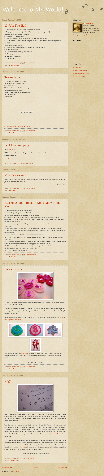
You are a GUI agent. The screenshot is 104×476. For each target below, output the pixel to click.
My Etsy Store (77, 67)
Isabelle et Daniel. (56, 434)
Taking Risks (12, 77)
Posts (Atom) (15, 471)
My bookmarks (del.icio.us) (81, 73)
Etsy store (24, 353)
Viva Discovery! (15, 175)
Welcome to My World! (33, 9)
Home (35, 467)
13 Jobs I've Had (15, 25)
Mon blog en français (79, 76)
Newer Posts (7, 467)
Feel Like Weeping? (17, 145)
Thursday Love (14, 133)
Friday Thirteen (14, 65)
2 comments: (30, 458)
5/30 (35, 414)
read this (11, 149)
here (9, 158)
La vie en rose (13, 269)
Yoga (7, 381)
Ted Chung (21, 126)
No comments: (31, 63)
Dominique (89, 23)
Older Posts (63, 467)
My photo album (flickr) (80, 70)
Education (12, 191)
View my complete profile (80, 35)
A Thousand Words (10, 126)
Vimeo (28, 126)
